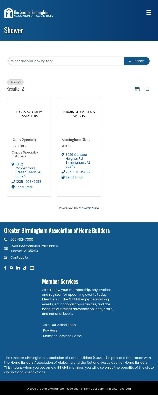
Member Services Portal (62, 336)
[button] (137, 89)
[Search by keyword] (66, 61)
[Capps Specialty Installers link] (29, 114)
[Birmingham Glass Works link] (79, 114)
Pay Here (50, 330)
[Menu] (149, 12)
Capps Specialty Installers (24, 142)
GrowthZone (89, 208)
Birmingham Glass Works (76, 142)
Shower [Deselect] (15, 82)
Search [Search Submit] (136, 61)
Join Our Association (59, 324)
